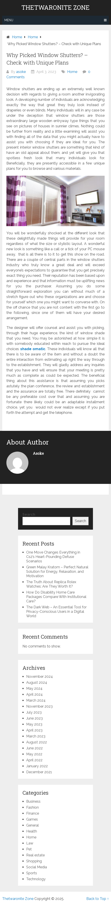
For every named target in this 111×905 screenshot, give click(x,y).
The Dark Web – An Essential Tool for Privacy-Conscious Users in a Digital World (56, 611)
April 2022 (34, 760)
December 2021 (39, 772)
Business (33, 801)
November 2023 (39, 706)
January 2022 (37, 766)
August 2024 (36, 682)
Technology (36, 879)
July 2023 (34, 712)
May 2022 (34, 754)
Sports (31, 873)
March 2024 (36, 700)
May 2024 (34, 688)
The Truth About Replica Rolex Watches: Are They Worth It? (51, 584)
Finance (32, 813)
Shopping (34, 861)
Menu (8, 20)
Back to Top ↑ (97, 899)
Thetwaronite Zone (55, 7)
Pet (29, 849)
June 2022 (34, 748)
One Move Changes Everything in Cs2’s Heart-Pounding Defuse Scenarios (53, 556)
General (32, 825)
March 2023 (35, 736)
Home (72, 72)
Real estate (35, 855)
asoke (21, 72)
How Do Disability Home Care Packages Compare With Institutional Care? (56, 596)
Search (28, 514)
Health (31, 831)
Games (32, 819)
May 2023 (34, 724)
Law (29, 843)
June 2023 (34, 718)
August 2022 (36, 742)
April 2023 (34, 730)
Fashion (32, 807)
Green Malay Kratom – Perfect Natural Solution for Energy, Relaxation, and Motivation (57, 571)
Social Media (36, 867)
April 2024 (34, 694)
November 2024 (39, 676)
